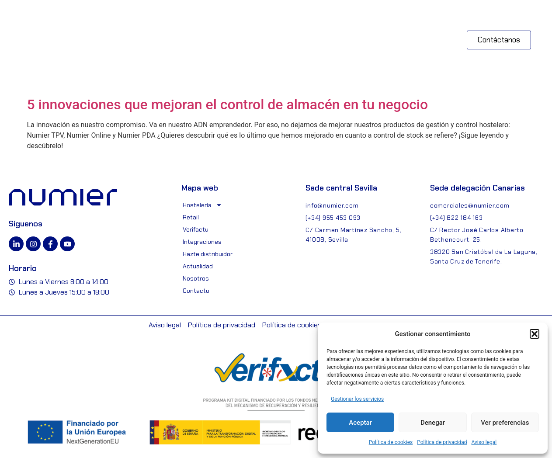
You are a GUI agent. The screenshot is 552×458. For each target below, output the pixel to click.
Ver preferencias (505, 423)
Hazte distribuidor (208, 254)
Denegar (432, 423)
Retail (191, 217)
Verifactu (195, 229)
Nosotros (196, 278)
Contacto (196, 291)
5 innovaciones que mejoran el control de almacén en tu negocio (227, 104)
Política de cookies (391, 442)
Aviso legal (483, 442)
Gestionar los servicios (357, 399)
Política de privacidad (442, 442)
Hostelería (202, 205)
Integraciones (202, 242)
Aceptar (360, 423)
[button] (534, 334)
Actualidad (198, 266)
